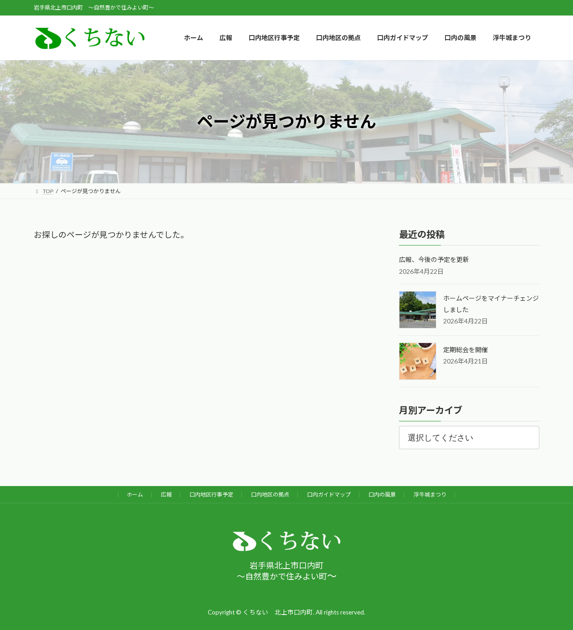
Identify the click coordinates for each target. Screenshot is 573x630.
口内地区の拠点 (270, 494)
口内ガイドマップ (329, 494)
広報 (166, 494)
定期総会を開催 (465, 349)
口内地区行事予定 (211, 494)
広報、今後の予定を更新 (434, 260)
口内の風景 (382, 494)
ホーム (135, 494)
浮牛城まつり (430, 494)
